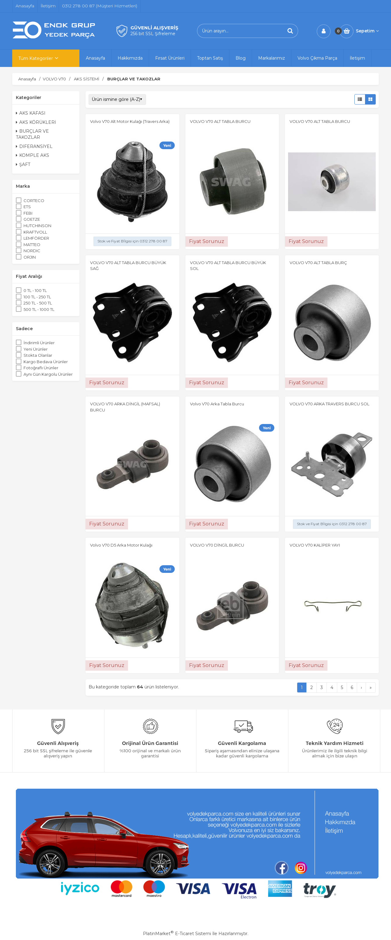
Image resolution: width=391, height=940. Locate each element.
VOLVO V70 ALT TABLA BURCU (220, 121)
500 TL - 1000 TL (39, 309)
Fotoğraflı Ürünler (41, 367)
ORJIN (30, 257)
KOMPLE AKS (32, 155)
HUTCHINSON (37, 225)
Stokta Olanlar (38, 355)
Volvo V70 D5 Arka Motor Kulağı (121, 545)
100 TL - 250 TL (37, 296)
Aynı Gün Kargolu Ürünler (48, 374)
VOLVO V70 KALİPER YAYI (315, 545)
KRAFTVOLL (35, 232)
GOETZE (32, 219)
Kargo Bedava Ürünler (46, 361)
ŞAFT (23, 164)
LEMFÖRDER (36, 238)
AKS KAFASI (31, 113)
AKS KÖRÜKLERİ (36, 122)
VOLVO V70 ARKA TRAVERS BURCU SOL (329, 403)
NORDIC (32, 250)
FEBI (28, 213)
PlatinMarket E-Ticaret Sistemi (177, 933)
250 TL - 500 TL (38, 302)
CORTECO (34, 200)
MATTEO (32, 244)
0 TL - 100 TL (35, 290)
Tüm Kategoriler (35, 58)
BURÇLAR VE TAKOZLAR (32, 134)
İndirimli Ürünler (39, 342)
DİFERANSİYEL (34, 146)
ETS (27, 206)
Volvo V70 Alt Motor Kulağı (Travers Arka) (130, 121)
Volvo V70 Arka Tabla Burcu (217, 403)
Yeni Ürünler (36, 349)
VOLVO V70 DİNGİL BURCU (217, 545)
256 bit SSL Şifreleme (152, 33)
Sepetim (367, 31)
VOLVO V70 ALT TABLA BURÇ (318, 262)
